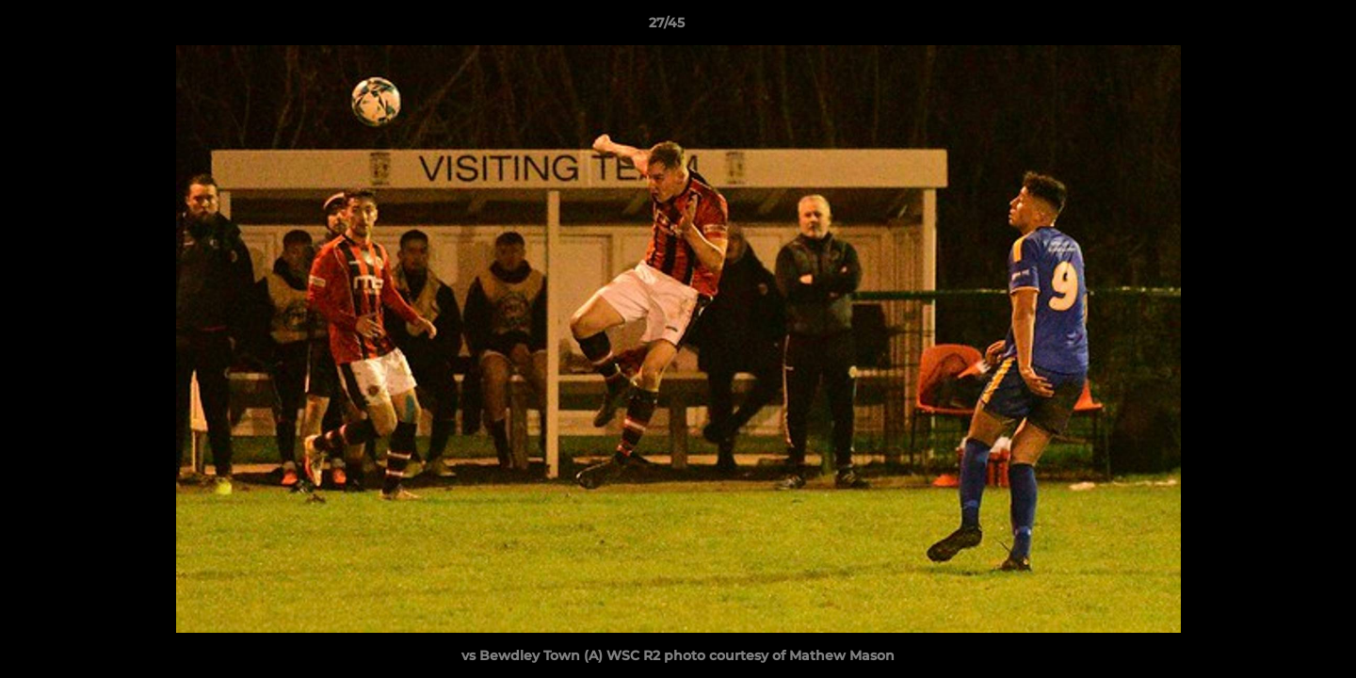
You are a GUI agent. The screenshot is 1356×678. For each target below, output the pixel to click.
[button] (1277, 27)
